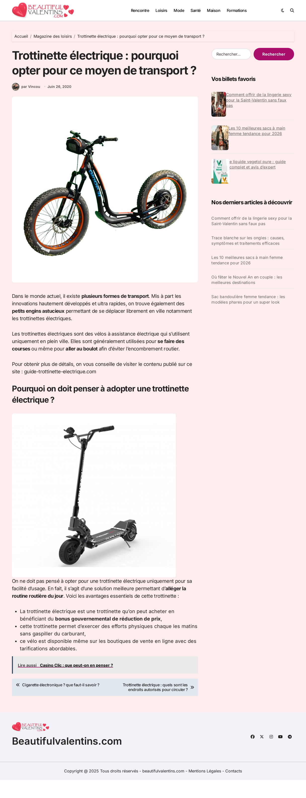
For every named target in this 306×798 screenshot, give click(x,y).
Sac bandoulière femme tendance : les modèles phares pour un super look (248, 299)
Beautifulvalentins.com (67, 759)
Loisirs (161, 10)
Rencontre (140, 10)
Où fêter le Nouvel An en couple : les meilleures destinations (246, 280)
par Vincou (26, 105)
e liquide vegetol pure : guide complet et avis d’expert (258, 164)
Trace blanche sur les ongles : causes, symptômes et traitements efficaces (248, 240)
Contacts (233, 789)
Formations (237, 10)
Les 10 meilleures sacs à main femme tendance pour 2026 (257, 131)
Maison (213, 10)
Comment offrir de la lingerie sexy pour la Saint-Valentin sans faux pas (259, 100)
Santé (196, 10)
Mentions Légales (205, 789)
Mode (179, 10)
